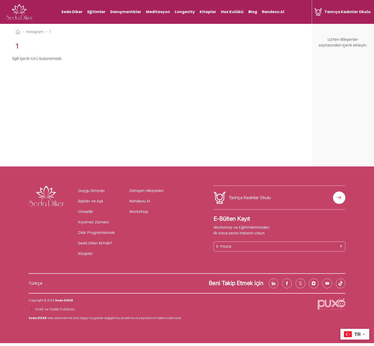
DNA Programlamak (96, 235)
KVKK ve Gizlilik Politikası (55, 312)
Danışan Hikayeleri (146, 193)
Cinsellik (85, 214)
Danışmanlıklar (128, 11)
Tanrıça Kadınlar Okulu (250, 200)
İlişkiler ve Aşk (90, 204)
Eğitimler (99, 11)
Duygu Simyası (91, 193)
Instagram (34, 34)
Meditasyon (161, 11)
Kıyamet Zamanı (93, 224)
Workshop (138, 214)
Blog (255, 11)
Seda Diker (74, 11)
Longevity (188, 11)
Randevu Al (276, 11)
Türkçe (35, 286)
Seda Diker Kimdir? (95, 245)
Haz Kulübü (235, 11)
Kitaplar (211, 11)
